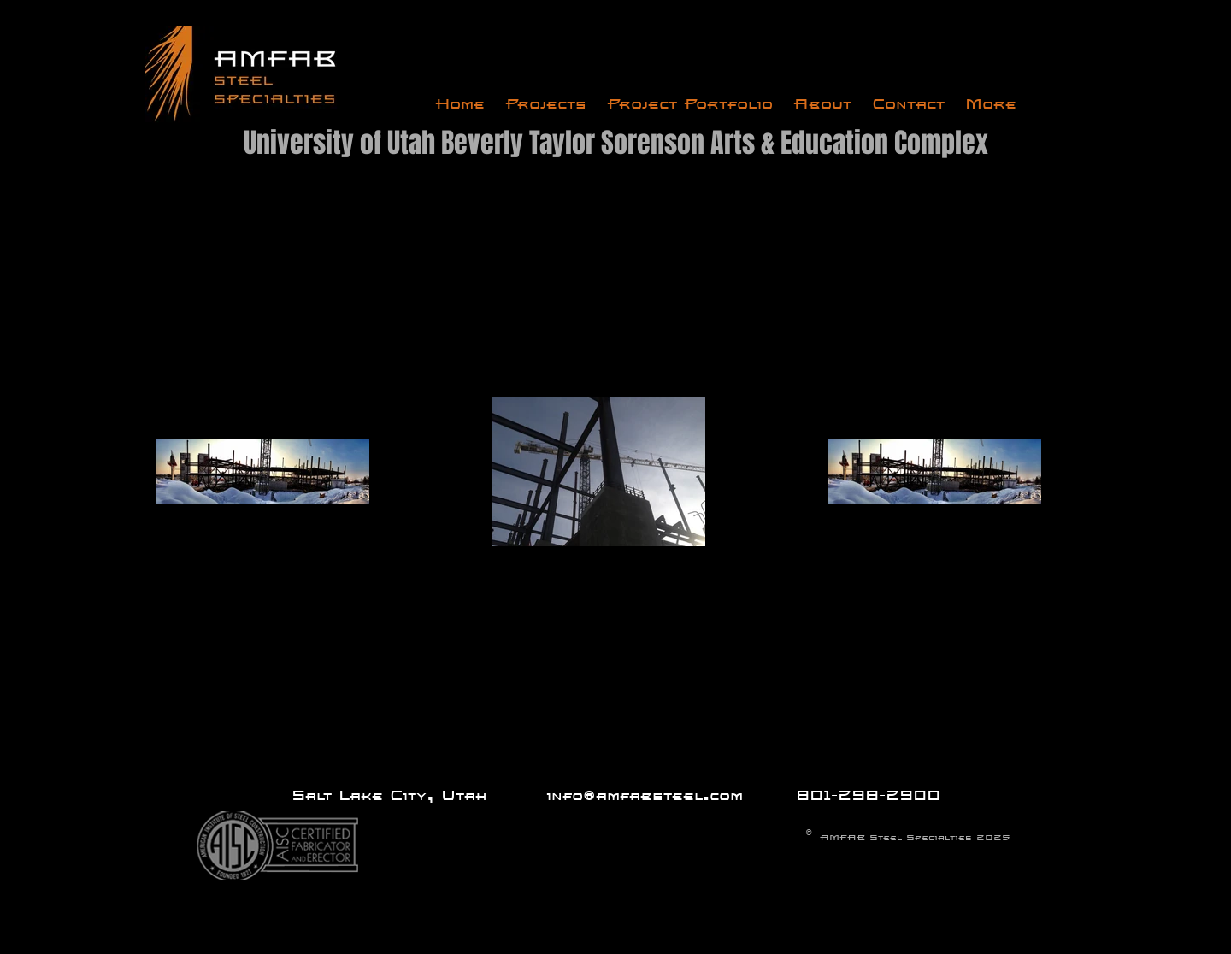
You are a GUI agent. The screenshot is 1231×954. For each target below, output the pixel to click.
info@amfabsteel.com (644, 795)
